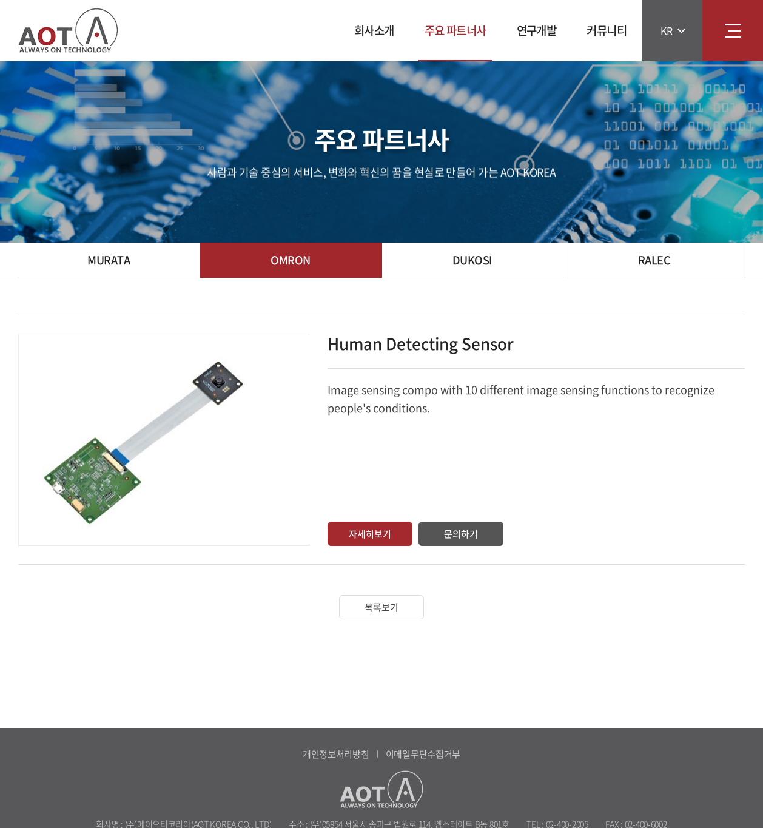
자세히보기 (370, 533)
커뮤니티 (607, 30)
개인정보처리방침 (336, 754)
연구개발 (537, 30)
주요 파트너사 (455, 30)
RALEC (654, 260)
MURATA (108, 260)
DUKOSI (472, 260)
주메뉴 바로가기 (0, 0)
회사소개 (374, 30)
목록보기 (381, 607)
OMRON (290, 260)
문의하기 (461, 533)
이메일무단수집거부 (423, 754)
